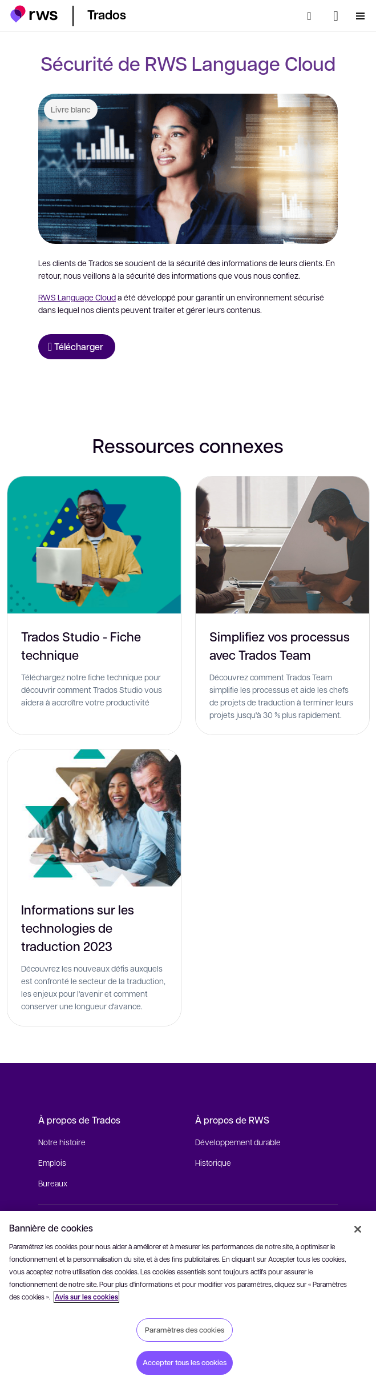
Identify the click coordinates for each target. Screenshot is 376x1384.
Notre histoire (62, 1142)
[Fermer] (357, 1229)
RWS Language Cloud (77, 297)
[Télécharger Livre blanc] (76, 346)
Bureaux (52, 1183)
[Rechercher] (312, 16)
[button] (34, 14)
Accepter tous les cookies (185, 1362)
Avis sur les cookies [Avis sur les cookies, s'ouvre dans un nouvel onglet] (86, 1297)
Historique (213, 1162)
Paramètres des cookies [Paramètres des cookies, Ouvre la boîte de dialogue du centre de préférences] (184, 1330)
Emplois (52, 1162)
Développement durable (238, 1142)
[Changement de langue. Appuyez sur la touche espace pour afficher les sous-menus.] (335, 16)
